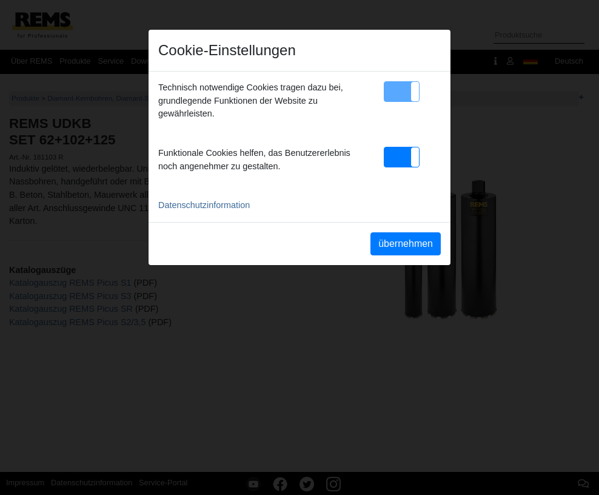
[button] (402, 91)
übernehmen (405, 243)
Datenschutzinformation (204, 205)
